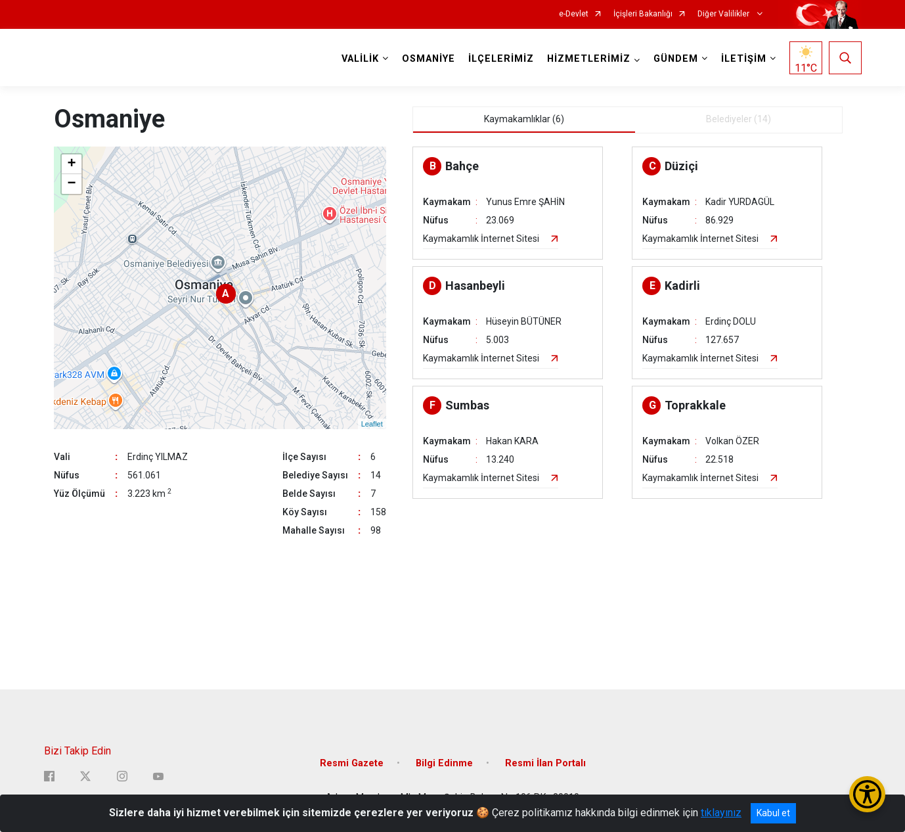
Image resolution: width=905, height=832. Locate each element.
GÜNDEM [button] (675, 58)
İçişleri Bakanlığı (643, 14)
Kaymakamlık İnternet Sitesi (481, 238)
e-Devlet (573, 14)
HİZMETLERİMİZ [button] (588, 58)
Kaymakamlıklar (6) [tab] (524, 119)
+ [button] (71, 164)
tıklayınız (721, 812)
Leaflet (372, 424)
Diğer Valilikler (724, 14)
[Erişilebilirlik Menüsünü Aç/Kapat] (867, 794)
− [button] (71, 184)
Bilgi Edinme (444, 763)
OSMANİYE (428, 58)
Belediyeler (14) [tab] (738, 119)
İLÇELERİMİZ (501, 58)
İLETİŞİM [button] (743, 58)
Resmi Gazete (352, 763)
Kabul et (773, 813)
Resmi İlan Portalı (545, 763)
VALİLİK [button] (360, 58)
